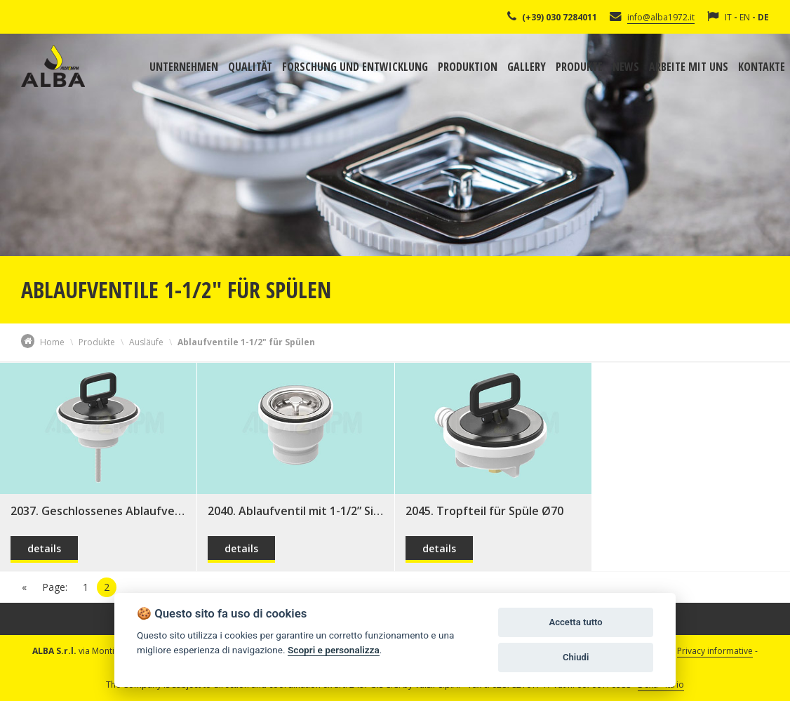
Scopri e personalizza (334, 649)
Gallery (526, 66)
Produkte (579, 66)
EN (744, 17)
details (44, 548)
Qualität (250, 66)
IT (728, 17)
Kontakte (761, 66)
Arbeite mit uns (688, 66)
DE (763, 17)
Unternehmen (183, 66)
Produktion (467, 66)
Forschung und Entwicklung (355, 66)
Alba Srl (53, 66)
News (625, 66)
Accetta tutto (575, 622)
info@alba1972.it (661, 17)
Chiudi (576, 657)
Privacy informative (715, 651)
